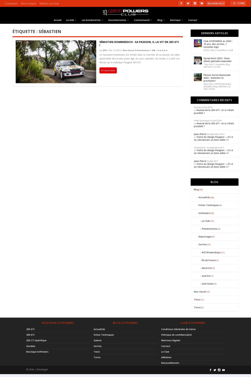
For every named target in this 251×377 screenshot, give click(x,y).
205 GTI (30, 332)
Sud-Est (206, 278)
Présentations (142, 53)
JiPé (105, 53)
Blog (159, 22)
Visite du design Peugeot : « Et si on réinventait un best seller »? (213, 141)
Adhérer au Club (49, 3)
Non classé (128, 53)
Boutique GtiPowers (37, 354)
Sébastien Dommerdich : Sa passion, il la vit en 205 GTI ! (139, 46)
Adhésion (166, 360)
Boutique (175, 22)
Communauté (142, 22)
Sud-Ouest (208, 286)
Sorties (212, 91)
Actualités (221, 53)
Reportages (205, 239)
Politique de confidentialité (176, 337)
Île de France (209, 263)
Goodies (30, 348)
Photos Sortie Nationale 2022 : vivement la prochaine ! (217, 80)
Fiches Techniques (209, 207)
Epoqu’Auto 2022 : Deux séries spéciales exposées (217, 62)
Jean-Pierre (200, 136)
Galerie (97, 343)
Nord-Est (207, 270)
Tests (197, 302)
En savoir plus (108, 73)
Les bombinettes (91, 22)
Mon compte (28, 3)
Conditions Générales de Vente (178, 332)
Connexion (11, 3)
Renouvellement (170, 365)
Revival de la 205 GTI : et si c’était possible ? (214, 114)
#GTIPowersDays (223, 86)
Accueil (57, 22)
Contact (192, 22)
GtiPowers (208, 69)
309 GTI (30, 337)
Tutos (197, 310)
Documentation (117, 22)
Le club (70, 22)
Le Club (230, 53)
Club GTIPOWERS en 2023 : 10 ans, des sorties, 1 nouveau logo (217, 46)
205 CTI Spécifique (36, 343)
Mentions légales (170, 343)
